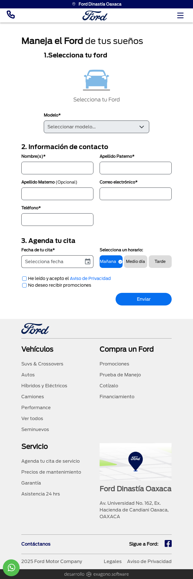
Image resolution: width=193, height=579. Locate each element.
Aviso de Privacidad (90, 278)
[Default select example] (96, 127)
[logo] (95, 15)
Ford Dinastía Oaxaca (96, 4)
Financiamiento (117, 396)
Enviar (144, 299)
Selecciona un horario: (121, 250)
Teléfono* (31, 208)
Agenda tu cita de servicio (50, 461)
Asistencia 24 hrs (40, 494)
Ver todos (32, 418)
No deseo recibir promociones (59, 285)
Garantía (31, 483)
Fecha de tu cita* (38, 250)
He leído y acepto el (69, 278)
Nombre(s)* (33, 156)
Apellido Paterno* (117, 156)
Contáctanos (35, 544)
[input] (51, 261)
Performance (36, 407)
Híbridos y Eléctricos (44, 385)
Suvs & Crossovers (42, 364)
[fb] (168, 544)
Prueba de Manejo (120, 374)
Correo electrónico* (118, 182)
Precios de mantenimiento (51, 472)
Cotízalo (109, 385)
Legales (113, 561)
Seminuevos (35, 429)
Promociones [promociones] (114, 364)
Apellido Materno (49, 182)
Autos (28, 374)
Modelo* (52, 115)
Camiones (32, 396)
